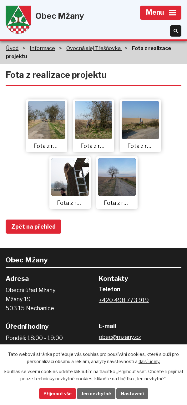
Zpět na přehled (33, 226)
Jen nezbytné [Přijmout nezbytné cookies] (96, 393)
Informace (42, 48)
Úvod (12, 48)
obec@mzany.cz (120, 337)
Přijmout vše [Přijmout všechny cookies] (57, 393)
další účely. (149, 361)
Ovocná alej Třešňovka (94, 48)
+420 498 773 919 (124, 300)
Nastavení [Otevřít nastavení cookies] (132, 393)
